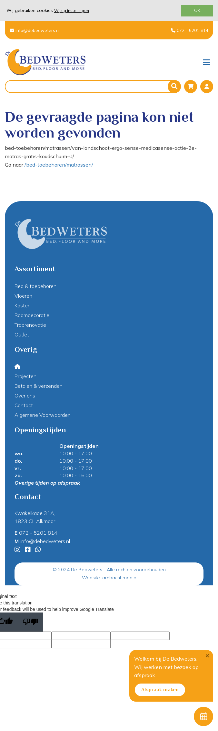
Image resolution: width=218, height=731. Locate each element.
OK (197, 10)
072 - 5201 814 (189, 30)
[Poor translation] (30, 622)
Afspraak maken (160, 690)
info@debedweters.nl (35, 30)
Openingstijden (79, 446)
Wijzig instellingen (71, 10)
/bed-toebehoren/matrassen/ (59, 164)
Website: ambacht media (109, 578)
